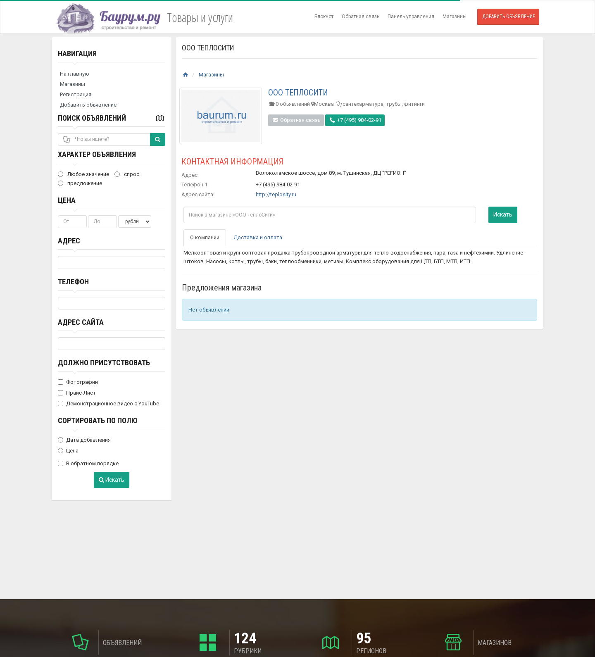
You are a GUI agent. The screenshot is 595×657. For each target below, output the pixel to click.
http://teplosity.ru (276, 194)
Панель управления (411, 16)
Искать (111, 479)
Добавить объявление (508, 16)
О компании (204, 237)
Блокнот (323, 16)
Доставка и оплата (257, 237)
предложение (80, 183)
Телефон (73, 281)
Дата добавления (84, 440)
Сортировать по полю (98, 420)
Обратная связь (360, 16)
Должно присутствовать (104, 362)
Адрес (69, 240)
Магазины (454, 16)
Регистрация (75, 94)
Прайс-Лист (77, 393)
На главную (74, 74)
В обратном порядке (88, 463)
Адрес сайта (81, 322)
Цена (67, 200)
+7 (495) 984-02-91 (354, 120)
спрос (126, 174)
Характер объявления (97, 154)
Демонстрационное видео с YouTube (108, 403)
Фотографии (78, 382)
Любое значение (83, 174)
